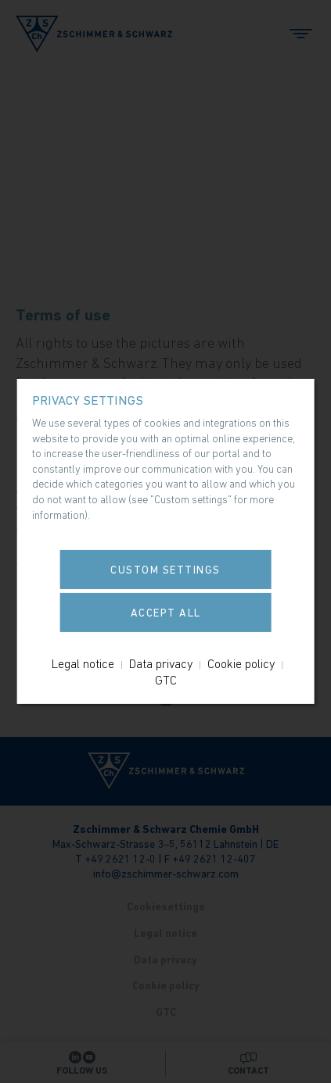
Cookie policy (241, 663)
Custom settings (165, 569)
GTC (166, 680)
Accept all (166, 612)
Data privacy (160, 663)
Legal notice (83, 663)
